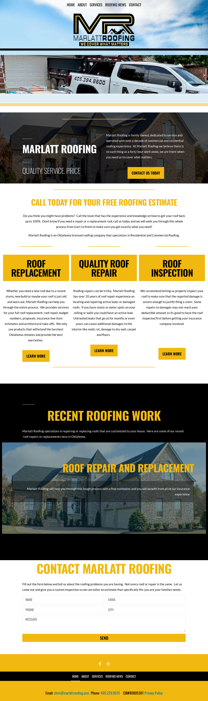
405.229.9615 (110, 693)
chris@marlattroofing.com (72, 693)
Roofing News (115, 4)
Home (71, 4)
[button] (4, 75)
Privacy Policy (153, 693)
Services (96, 4)
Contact (135, 4)
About (82, 4)
